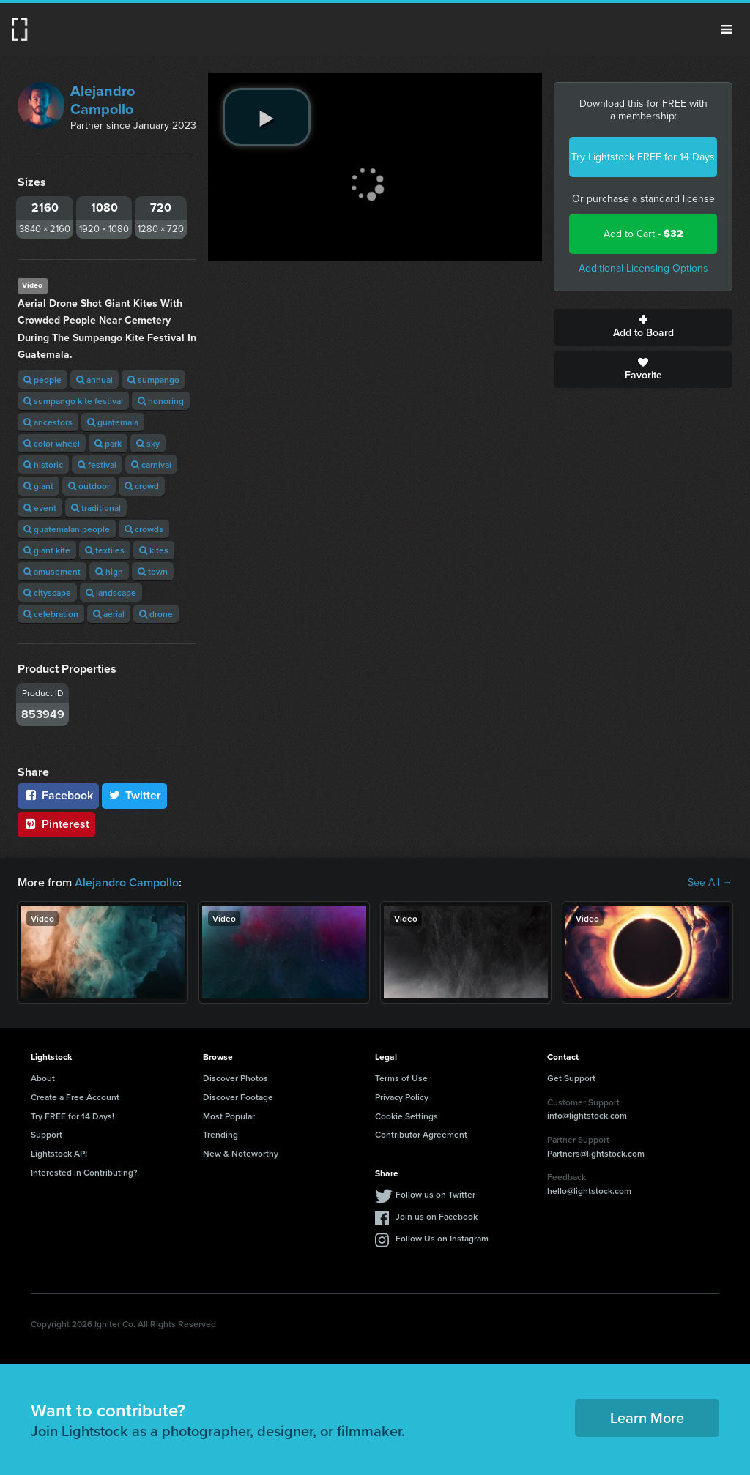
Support (46, 1134)
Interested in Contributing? (84, 1172)
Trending (220, 1134)
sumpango (153, 379)
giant (38, 485)
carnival (151, 464)
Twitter (135, 795)
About (43, 1078)
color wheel (51, 443)
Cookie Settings (406, 1116)
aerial (109, 614)
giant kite (46, 550)
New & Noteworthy (240, 1153)
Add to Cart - (643, 234)
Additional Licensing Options (643, 268)
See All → (710, 882)
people (42, 379)
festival (97, 464)
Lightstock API (59, 1153)
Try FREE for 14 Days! (72, 1116)
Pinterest (56, 823)
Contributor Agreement (421, 1134)
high (109, 571)
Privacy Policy (401, 1097)
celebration (50, 614)
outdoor (89, 485)
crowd (142, 485)
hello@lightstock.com (589, 1190)
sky (148, 443)
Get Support (571, 1078)
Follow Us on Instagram (442, 1238)
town (153, 571)
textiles (105, 550)
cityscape (47, 592)
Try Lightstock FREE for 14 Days (643, 157)
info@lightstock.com (587, 1115)
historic (43, 464)
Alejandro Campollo (102, 100)
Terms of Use (401, 1078)
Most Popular (229, 1116)
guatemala (112, 422)
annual (94, 379)
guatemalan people (66, 529)
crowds (144, 529)
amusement (52, 571)
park (108, 443)
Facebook (58, 795)
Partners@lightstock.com (596, 1153)
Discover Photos (235, 1078)
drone (156, 614)
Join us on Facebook (437, 1216)
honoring (161, 401)
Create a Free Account (75, 1097)
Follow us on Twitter (435, 1194)
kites (153, 550)
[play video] (267, 117)
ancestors (48, 422)
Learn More (647, 1417)
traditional (96, 507)
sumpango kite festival (73, 401)
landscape (111, 592)
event (39, 507)
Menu (726, 29)
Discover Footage (238, 1097)
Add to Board (643, 327)
